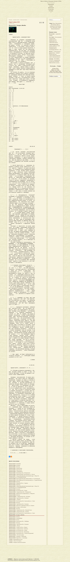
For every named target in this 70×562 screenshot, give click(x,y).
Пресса (58, 24)
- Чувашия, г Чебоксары (17, 536)
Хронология (51, 7)
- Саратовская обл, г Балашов (19, 498)
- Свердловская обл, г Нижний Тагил (20, 510)
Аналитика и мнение (16, 19)
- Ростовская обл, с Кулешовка (19, 531)
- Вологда (14, 466)
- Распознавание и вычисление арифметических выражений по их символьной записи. (55, 40)
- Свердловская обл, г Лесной (19, 511)
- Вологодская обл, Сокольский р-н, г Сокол (22, 501)
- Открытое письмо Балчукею (17, 542)
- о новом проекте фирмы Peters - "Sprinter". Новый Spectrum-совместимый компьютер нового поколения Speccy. (55, 54)
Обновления (51, 4)
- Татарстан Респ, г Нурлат (18, 527)
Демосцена (55, 27)
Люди (59, 27)
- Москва (14, 516)
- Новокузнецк (15, 468)
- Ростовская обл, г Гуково (18, 490)
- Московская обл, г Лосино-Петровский (21, 533)
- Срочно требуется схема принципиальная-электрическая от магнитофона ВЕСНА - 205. (55, 47)
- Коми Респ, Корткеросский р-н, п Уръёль (21, 505)
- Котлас (14, 519)
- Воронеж (14, 484)
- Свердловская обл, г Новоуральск (20, 492)
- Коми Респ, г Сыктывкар (18, 537)
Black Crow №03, (55, 69)
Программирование (55, 28)
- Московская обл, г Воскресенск (19, 472)
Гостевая (51, 10)
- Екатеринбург (15, 518)
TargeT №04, (58, 71)
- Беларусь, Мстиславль (17, 507)
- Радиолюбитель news (16, 539)
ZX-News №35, (52, 72)
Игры (54, 23)
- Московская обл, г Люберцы (19, 521)
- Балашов (14, 465)
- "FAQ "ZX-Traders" (15, 540)
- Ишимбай (15, 463)
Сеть (51, 27)
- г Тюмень (14, 499)
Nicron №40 (59, 72)
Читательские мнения (23, 19)
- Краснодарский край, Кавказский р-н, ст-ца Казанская (24, 478)
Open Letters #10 (14, 22)
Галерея (51, 6)
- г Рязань (14, 525)
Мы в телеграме (51, 2)
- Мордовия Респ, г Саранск (18, 483)
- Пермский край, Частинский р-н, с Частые (22, 474)
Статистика (51, 9)
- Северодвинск (15, 471)
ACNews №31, (55, 68)
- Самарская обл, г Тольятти (18, 528)
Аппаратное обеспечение (55, 26)
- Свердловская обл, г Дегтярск (19, 496)
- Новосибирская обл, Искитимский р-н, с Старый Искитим (25, 480)
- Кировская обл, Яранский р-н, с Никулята (22, 493)
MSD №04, (52, 71)
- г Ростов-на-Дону (16, 534)
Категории (10, 19)
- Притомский (15, 469)
